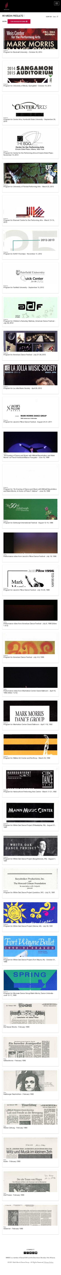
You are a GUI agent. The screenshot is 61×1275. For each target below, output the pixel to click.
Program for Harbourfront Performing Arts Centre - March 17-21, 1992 (29, 792)
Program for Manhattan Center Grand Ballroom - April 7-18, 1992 (27, 724)
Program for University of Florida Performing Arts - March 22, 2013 (28, 187)
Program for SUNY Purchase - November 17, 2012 (22, 254)
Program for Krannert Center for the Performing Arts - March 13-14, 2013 (28, 221)
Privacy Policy (48, 1262)
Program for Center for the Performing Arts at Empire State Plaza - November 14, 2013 (28, 154)
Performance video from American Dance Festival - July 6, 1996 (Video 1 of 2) (30, 624)
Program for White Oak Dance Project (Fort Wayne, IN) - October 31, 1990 (29, 961)
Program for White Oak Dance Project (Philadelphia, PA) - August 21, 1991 (29, 826)
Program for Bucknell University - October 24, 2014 (22, 52)
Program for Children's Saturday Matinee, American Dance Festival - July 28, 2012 (29, 322)
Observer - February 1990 (13, 1229)
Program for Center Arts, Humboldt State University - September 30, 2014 (29, 120)
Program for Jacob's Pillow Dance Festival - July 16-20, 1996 (26, 590)
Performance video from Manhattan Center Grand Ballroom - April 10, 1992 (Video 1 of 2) (29, 692)
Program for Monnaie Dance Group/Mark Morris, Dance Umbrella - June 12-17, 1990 (28, 994)
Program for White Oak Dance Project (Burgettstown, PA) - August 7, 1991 (29, 860)
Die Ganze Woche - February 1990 (16, 1027)
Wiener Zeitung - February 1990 (15, 1128)
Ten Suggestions (18, 21)
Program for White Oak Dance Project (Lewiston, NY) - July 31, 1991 (29, 892)
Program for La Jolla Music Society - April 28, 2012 (22, 388)
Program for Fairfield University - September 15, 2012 (23, 287)
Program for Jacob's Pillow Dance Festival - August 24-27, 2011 (27, 422)
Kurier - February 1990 (11, 1161)
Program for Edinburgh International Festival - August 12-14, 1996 (28, 523)
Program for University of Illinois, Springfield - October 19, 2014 (27, 86)
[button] (57, 16)
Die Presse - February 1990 (13, 1195)
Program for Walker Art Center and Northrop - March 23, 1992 (26, 758)
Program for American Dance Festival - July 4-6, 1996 (23, 657)
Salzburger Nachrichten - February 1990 (18, 1094)
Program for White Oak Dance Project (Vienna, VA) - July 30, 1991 (28, 926)
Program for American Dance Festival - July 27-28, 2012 (24, 355)
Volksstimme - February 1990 (14, 1060)
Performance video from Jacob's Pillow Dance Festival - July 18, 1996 (29, 556)
